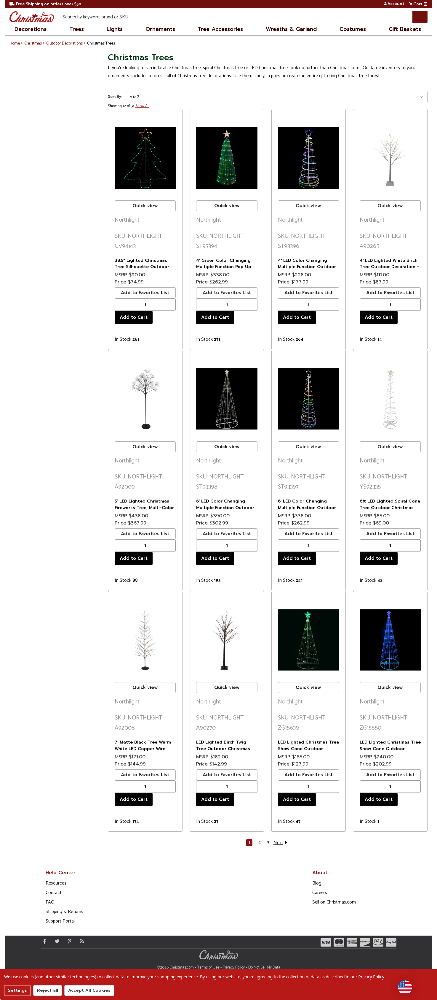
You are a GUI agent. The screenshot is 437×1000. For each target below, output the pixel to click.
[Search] (420, 17)
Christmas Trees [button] (101, 43)
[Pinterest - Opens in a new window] (68, 941)
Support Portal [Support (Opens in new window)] (60, 921)
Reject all (47, 990)
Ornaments (160, 29)
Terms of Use (208, 967)
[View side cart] (426, 4)
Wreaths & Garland (291, 29)
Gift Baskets (405, 29)
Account (393, 4)
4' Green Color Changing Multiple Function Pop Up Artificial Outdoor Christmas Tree (223, 270)
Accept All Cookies (89, 990)
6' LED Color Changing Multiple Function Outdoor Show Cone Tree (225, 507)
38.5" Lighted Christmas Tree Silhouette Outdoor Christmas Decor (142, 266)
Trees (76, 29)
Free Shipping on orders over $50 (45, 4)
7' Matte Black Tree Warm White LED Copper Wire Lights (143, 748)
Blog (316, 883)
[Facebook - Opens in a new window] (43, 941)
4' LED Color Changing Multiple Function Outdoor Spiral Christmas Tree (307, 266)
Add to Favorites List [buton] (145, 292)
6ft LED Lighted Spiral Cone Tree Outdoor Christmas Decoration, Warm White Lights (390, 511)
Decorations (31, 29)
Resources (56, 883)
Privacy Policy (234, 967)
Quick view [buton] (145, 205)
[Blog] (80, 941)
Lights (115, 29)
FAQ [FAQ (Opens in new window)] (50, 902)
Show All (142, 106)
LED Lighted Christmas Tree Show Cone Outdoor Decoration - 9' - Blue (390, 748)
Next (281, 843)
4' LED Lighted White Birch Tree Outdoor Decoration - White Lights (389, 266)
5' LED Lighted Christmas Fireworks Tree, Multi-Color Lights (144, 507)
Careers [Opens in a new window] (319, 893)
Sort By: (115, 97)
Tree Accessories (220, 29)
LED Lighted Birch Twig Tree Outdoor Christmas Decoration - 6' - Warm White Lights (223, 752)
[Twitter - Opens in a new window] (55, 941)
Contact (54, 893)
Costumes (353, 29)
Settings (17, 990)
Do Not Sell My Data (264, 967)
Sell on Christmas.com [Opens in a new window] (334, 902)
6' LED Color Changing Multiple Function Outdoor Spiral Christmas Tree (307, 507)
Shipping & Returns (64, 912)
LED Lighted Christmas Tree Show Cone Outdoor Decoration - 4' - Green (308, 748)
